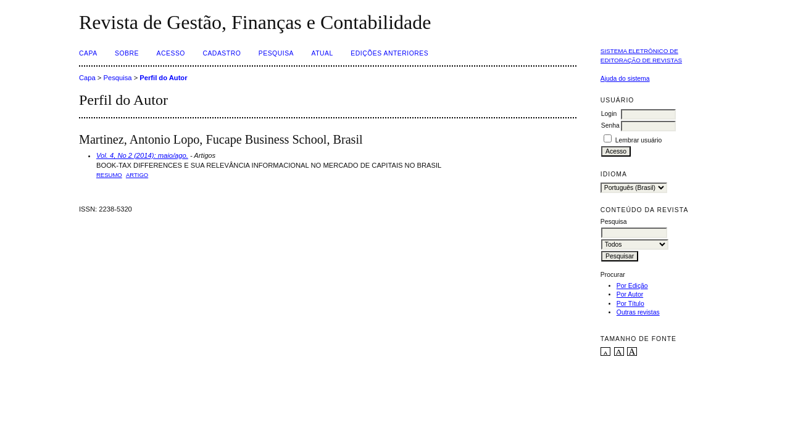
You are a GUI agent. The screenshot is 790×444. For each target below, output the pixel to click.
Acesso (171, 53)
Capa (88, 53)
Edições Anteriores (389, 53)
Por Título (630, 303)
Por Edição (632, 285)
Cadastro (221, 53)
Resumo (109, 174)
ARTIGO (137, 174)
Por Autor (630, 294)
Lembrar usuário (638, 140)
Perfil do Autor (163, 77)
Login (609, 113)
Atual (322, 53)
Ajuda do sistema (625, 78)
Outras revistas (638, 312)
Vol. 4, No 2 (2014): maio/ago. (142, 155)
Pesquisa (276, 53)
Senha (610, 125)
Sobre (127, 53)
